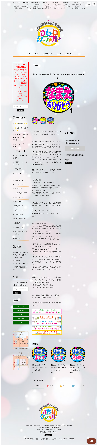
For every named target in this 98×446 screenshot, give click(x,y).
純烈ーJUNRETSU (20, 218)
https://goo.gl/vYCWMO (39, 239)
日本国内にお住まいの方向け (75, 155)
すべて (38, 386)
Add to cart (75, 148)
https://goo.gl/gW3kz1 (38, 213)
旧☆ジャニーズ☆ (20, 184)
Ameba (20, 323)
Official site (20, 306)
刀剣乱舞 (17, 223)
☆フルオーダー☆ (20, 180)
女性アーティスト (20, 210)
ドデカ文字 (18, 169)
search (20, 110)
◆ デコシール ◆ (19, 151)
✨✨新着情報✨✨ (20, 123)
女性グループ (18, 206)
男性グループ (18, 197)
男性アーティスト (20, 201)
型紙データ (18, 238)
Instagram (20, 310)
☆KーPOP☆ (18, 188)
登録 (16, 293)
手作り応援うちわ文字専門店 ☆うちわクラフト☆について (20, 254)
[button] (48, 53)
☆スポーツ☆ (18, 227)
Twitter (20, 314)
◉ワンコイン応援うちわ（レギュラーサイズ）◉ (20, 137)
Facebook (21, 318)
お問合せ (17, 260)
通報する (67, 160)
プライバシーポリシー (21, 263)
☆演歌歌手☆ (18, 214)
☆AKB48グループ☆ (20, 193)
